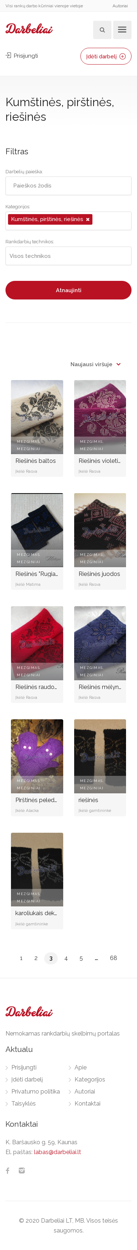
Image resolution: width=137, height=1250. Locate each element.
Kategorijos (90, 1079)
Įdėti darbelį (106, 56)
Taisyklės (23, 1103)
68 (113, 958)
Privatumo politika (35, 1091)
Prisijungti (21, 56)
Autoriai (120, 5)
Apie (81, 1067)
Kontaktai (87, 1103)
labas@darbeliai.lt (57, 1152)
